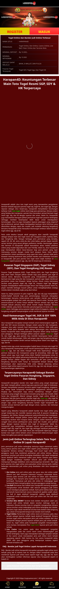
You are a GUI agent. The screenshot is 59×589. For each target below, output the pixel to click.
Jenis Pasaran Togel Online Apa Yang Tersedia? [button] (28, 566)
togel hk (4, 351)
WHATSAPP (37, 585)
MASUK (44, 31)
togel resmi (35, 525)
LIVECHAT (51, 585)
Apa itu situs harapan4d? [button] (28, 563)
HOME (7, 585)
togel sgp (43, 398)
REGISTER (14, 31)
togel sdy (49, 334)
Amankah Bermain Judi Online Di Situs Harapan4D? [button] (28, 568)
